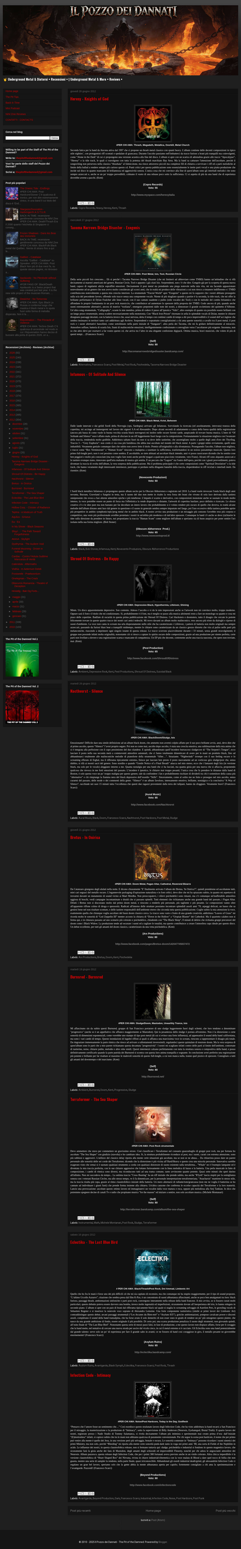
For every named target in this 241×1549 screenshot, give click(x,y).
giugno (16, 452)
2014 (12, 410)
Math (97, 1222)
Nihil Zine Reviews (16, 114)
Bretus (101, 957)
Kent (114, 208)
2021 (12, 376)
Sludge (174, 818)
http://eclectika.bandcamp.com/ (153, 1352)
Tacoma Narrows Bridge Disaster (168, 364)
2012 (12, 419)
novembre (18, 428)
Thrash (122, 208)
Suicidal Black (164, 671)
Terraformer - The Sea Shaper (94, 1099)
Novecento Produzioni (129, 549)
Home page (153, 1510)
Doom (103, 818)
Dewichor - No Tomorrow (33, 299)
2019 (12, 386)
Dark (117, 1498)
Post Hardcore (148, 818)
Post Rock (130, 364)
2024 (12, 362)
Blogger (163, 1542)
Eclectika (129, 1365)
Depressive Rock (98, 671)
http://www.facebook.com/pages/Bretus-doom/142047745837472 (152, 944)
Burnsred (94, 1090)
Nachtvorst (133, 818)
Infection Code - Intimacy (90, 1375)
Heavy (99, 208)
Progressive (120, 1090)
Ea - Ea (16, 521)
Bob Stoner (92, 549)
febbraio (17, 611)
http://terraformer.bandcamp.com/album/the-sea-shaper (152, 1209)
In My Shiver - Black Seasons (28, 526)
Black (82, 549)
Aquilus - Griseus (21, 517)
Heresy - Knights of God (89, 98)
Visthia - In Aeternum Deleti (26, 569)
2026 (12, 352)
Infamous (104, 549)
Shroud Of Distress (145, 671)
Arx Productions (87, 957)
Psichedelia (143, 364)
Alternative (85, 364)
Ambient (83, 671)
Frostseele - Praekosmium (26, 573)
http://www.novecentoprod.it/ (153, 535)
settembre (18, 438)
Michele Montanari (111, 1222)
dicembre (17, 423)
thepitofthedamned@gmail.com (34, 158)
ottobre (16, 433)
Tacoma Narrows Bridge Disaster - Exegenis (105, 227)
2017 (12, 395)
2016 (12, 400)
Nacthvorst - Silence (86, 691)
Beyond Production (103, 1498)
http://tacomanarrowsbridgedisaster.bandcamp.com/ (152, 351)
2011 (12, 622)
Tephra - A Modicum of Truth (27, 512)
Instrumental (86, 1222)
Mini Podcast (13, 108)
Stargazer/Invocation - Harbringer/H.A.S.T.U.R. (33, 211)
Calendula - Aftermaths (24, 564)
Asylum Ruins (86, 1365)
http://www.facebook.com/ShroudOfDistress (153, 658)
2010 (12, 627)
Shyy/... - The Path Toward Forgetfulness (26, 533)
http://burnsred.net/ (153, 1076)
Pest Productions (124, 671)
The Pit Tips (12, 96)
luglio (15, 447)
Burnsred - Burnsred (86, 977)
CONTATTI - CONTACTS (19, 119)
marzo (16, 606)
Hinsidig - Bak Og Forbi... (25, 591)
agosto (16, 443)
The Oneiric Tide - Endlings (35, 188)
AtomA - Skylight (21, 539)
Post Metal (118, 364)
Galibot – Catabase (30, 257)
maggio (16, 597)
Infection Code (160, 1498)
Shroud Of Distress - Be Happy (94, 558)
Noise (172, 1498)
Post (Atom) (158, 1520)
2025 (12, 357)
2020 (12, 381)
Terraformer (150, 1222)
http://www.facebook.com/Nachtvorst (152, 804)
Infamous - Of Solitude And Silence (98, 374)
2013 (12, 414)
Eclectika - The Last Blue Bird (94, 1242)
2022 (12, 371)
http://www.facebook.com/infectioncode (153, 1485)
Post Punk (198, 1498)
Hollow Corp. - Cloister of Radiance (31, 507)
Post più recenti (80, 1510)
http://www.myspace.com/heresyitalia (152, 194)
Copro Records (87, 208)
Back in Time (13, 102)
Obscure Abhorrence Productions (160, 549)
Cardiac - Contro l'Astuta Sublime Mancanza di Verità (30, 558)
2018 (12, 391)
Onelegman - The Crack (25, 578)
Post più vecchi (225, 1510)
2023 (12, 367)
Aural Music (85, 818)
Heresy (107, 208)
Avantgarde (101, 1365)
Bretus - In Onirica (85, 837)
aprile (15, 601)
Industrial (146, 1498)
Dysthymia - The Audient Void (28, 544)
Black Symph (116, 1365)
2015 (12, 405)
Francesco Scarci (101, 364)
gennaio (17, 616)
